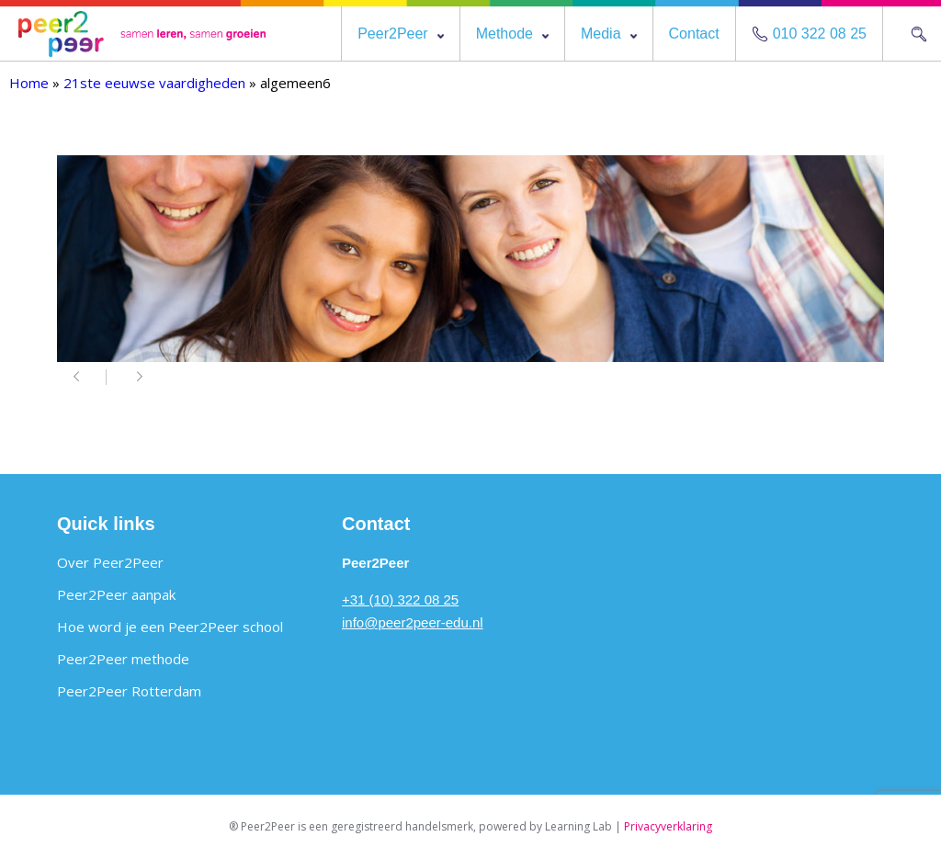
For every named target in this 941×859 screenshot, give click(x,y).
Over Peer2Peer (110, 562)
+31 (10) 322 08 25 (400, 599)
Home (29, 82)
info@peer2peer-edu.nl (412, 622)
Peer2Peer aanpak (116, 594)
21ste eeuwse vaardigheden (154, 82)
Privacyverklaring (668, 826)
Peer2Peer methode (123, 659)
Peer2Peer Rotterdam (129, 691)
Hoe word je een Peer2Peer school (170, 626)
